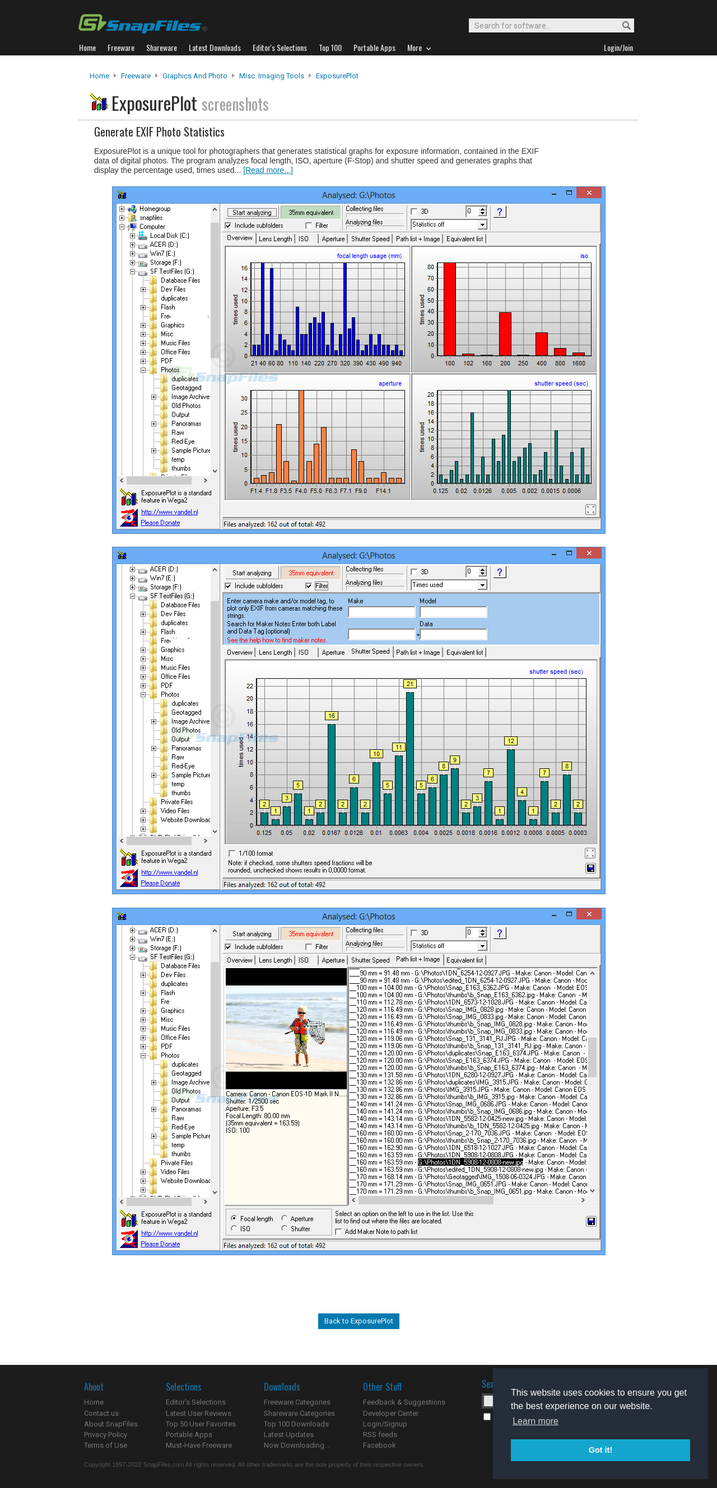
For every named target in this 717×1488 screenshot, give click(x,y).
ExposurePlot (337, 76)
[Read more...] (268, 170)
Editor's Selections (196, 1402)
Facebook (379, 1445)
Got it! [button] (600, 1449)
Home (99, 76)
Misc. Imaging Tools (271, 76)
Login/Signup (385, 1424)
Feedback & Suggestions (404, 1402)
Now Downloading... (296, 1445)
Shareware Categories (299, 1413)
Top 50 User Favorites (201, 1424)
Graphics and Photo (194, 76)
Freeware (136, 76)
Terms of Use (105, 1445)
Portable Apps (189, 1434)
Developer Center (390, 1413)
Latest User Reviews (198, 1413)
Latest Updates (289, 1434)
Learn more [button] (535, 1421)
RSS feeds (380, 1434)
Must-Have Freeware (199, 1445)
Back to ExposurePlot (358, 1321)
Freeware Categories (297, 1402)
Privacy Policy (105, 1434)
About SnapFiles (111, 1424)
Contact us (101, 1413)
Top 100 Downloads (296, 1424)
